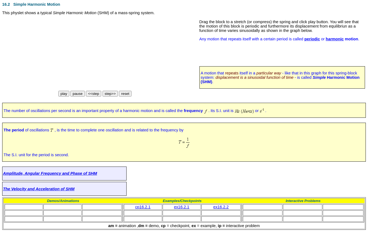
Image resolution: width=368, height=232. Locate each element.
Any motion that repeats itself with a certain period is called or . (279, 39)
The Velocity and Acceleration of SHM (38, 189)
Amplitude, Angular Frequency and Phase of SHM (50, 173)
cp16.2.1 (143, 207)
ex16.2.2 (221, 207)
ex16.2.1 (181, 207)
